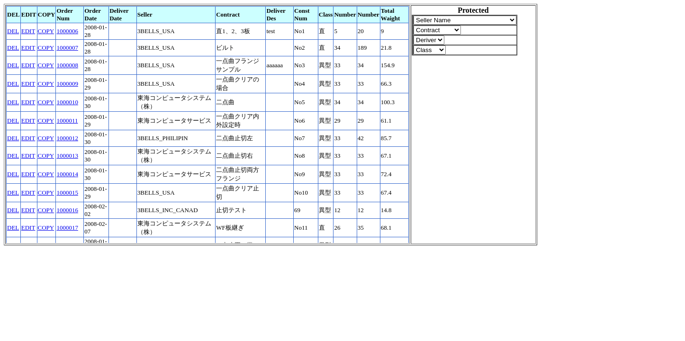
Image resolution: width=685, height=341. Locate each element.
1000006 (67, 31)
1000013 (67, 155)
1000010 (67, 102)
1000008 (67, 65)
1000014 (67, 174)
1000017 (67, 227)
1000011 (67, 120)
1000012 (67, 138)
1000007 (67, 47)
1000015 (67, 192)
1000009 (67, 83)
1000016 (67, 210)
